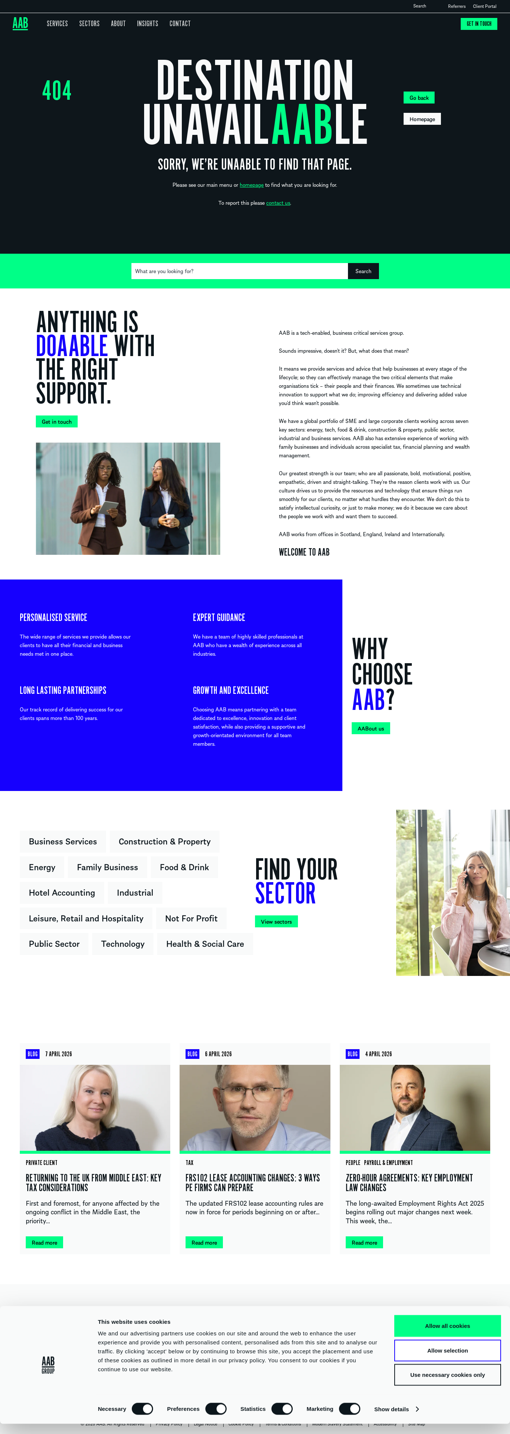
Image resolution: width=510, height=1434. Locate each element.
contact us (278, 202)
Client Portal (485, 6)
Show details (391, 1419)
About (112, 24)
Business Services (63, 840)
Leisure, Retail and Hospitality (86, 917)
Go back (419, 97)
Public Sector (54, 943)
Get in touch (478, 24)
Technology (122, 943)
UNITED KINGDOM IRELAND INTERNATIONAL (255, 1312)
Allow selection (447, 1360)
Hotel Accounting (62, 892)
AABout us (371, 728)
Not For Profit (191, 917)
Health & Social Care (205, 943)
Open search (432, 6)
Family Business (107, 866)
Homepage (422, 119)
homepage (252, 184)
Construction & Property (165, 840)
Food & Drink (184, 866)
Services (56, 24)
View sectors (276, 921)
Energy (42, 866)
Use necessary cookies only (447, 1385)
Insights (140, 24)
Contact (170, 24)
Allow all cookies (447, 1336)
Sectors (86, 24)
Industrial (135, 892)
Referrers (457, 6)
